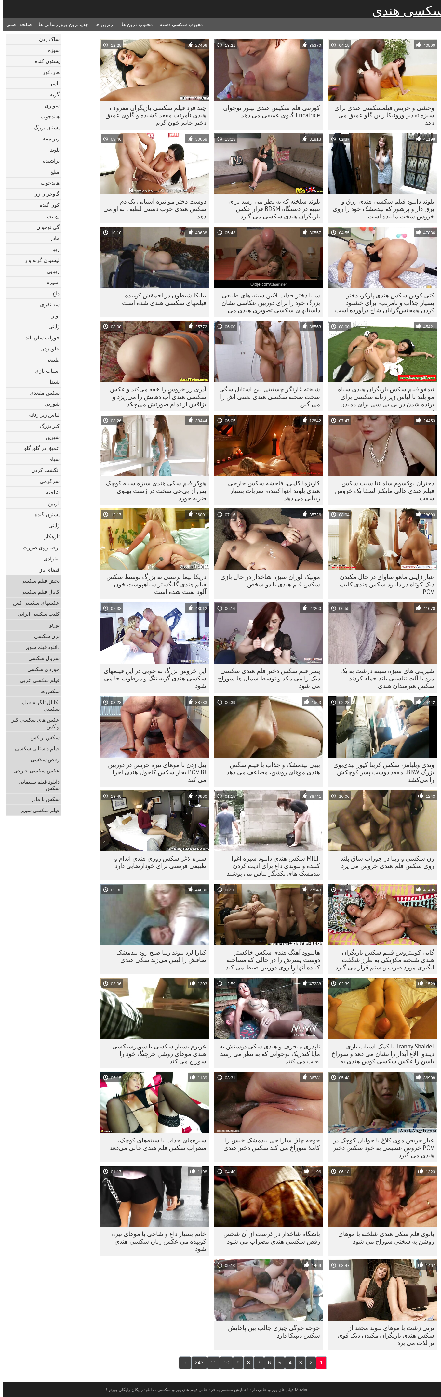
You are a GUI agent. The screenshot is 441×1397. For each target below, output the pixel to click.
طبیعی (49, 359)
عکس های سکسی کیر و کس (32, 723)
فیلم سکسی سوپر (37, 810)
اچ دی (50, 216)
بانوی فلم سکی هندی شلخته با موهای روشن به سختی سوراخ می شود (383, 1237)
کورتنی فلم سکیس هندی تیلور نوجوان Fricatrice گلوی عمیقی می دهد (268, 111)
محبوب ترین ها (134, 24)
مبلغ (52, 171)
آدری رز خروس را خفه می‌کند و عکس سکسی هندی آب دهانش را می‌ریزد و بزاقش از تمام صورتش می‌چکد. (155, 396)
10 (223, 1362)
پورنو (51, 625)
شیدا (52, 381)
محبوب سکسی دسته (178, 24)
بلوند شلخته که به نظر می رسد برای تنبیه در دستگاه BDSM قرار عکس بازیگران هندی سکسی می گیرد (271, 208)
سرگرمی (47, 481)
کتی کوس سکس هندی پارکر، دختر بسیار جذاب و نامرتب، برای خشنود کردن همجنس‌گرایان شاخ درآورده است (381, 302)
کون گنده (47, 205)
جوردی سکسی (40, 669)
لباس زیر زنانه (41, 415)
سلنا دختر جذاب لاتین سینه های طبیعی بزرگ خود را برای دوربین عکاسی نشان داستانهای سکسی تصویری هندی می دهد (268, 304)
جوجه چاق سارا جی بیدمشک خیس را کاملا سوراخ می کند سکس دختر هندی (268, 1144)
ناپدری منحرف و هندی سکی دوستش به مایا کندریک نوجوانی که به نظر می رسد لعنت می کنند (267, 1053)
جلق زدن (47, 348)
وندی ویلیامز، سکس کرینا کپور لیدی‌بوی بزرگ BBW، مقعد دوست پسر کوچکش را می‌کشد (380, 772)
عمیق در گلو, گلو (39, 448)
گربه (52, 94)
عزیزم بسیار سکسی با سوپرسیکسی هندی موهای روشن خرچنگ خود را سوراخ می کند (156, 1053)
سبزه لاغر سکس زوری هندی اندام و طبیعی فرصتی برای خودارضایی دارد (157, 862)
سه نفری (47, 304)
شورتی (49, 404)
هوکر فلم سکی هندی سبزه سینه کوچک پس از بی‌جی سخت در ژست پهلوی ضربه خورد (153, 490)
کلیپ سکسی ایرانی (36, 614)
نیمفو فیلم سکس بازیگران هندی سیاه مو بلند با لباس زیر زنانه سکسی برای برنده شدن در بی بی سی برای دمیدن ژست (383, 398)
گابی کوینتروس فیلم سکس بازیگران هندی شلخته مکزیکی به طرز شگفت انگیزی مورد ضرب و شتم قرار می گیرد (381, 959)
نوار (53, 315)
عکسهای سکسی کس (33, 603)
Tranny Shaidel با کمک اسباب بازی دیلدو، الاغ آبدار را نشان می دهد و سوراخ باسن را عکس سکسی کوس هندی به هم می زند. (379, 1055)
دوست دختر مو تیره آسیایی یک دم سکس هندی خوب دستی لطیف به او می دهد (151, 208)
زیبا (53, 249)
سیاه (52, 459)
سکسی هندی (405, 11)
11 (211, 1362)
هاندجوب (47, 116)
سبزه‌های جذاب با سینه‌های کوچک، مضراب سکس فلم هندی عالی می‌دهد (155, 1144)
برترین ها (102, 24)
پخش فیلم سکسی (37, 580)
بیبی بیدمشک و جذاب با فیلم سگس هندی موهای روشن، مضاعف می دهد (270, 768)
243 (196, 1362)
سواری (49, 105)
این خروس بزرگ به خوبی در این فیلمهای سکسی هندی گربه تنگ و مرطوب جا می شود (152, 678)
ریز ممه (48, 138)
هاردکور (48, 72)
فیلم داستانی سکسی (34, 748)
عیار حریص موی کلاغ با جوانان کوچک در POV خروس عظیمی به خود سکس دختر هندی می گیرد (380, 1147)
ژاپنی (51, 326)
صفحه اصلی (16, 24)
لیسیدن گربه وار (39, 260)
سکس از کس (42, 737)
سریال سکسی (41, 658)
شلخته (50, 492)
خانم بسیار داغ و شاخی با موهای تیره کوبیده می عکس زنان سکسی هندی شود (156, 1241)
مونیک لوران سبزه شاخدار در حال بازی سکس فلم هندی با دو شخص (267, 580)
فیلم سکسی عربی (37, 680)
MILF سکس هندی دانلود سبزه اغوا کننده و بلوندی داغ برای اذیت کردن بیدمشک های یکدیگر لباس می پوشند (270, 865)
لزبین (51, 503)
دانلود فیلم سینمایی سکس (36, 784)
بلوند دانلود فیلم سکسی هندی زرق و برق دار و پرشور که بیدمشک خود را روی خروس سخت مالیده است (380, 208)
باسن (51, 83)
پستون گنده (44, 61)
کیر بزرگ (47, 426)
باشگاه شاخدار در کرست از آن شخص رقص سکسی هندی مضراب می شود (268, 1237)
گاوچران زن (44, 194)
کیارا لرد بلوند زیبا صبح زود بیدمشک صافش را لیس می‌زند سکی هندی (158, 956)
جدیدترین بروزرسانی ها (61, 24)
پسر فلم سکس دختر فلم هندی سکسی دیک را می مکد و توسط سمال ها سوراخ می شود (266, 678)
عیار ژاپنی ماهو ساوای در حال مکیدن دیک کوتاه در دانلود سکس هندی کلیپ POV (384, 584)
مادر (52, 238)
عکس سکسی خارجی (33, 770)
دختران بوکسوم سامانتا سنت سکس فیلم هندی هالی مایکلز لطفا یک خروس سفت (381, 490)
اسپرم (50, 282)
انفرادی (49, 558)
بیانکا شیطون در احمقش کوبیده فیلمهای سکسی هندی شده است (161, 299)
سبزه (51, 50)
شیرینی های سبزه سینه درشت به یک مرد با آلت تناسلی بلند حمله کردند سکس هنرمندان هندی (384, 678)
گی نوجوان (45, 227)
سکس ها (47, 691)
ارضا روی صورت (38, 547)
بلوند (52, 149)
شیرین (50, 437)
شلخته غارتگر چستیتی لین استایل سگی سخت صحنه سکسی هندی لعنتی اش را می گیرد (266, 396)
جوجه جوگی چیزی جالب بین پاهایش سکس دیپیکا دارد (271, 1331)
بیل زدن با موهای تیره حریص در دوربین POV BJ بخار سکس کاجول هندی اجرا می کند (154, 772)
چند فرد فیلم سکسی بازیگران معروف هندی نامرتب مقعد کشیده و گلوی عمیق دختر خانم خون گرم (152, 115)
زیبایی (50, 271)
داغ (53, 293)
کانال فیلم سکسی (37, 591)
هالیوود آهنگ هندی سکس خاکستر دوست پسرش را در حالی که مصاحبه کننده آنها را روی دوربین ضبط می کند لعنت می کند (270, 961)
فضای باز (47, 569)
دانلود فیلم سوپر (39, 647)
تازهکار (49, 536)
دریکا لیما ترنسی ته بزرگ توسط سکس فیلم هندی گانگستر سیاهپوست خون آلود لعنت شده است (153, 584)
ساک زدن (46, 39)
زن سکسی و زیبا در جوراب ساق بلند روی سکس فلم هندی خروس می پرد (384, 862)
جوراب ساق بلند (39, 337)
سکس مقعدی (42, 392)
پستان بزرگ (44, 127)
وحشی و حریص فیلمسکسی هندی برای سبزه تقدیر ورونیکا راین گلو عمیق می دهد (381, 115)
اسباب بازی (44, 370)
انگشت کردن (42, 470)
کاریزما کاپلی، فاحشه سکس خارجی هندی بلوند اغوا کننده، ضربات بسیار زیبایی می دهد (271, 490)
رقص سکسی (42, 759)
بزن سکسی (44, 636)
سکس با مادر (42, 799)
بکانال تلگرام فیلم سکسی (38, 705)
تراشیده (48, 160)
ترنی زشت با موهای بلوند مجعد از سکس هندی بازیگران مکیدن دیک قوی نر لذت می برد (383, 1335)
